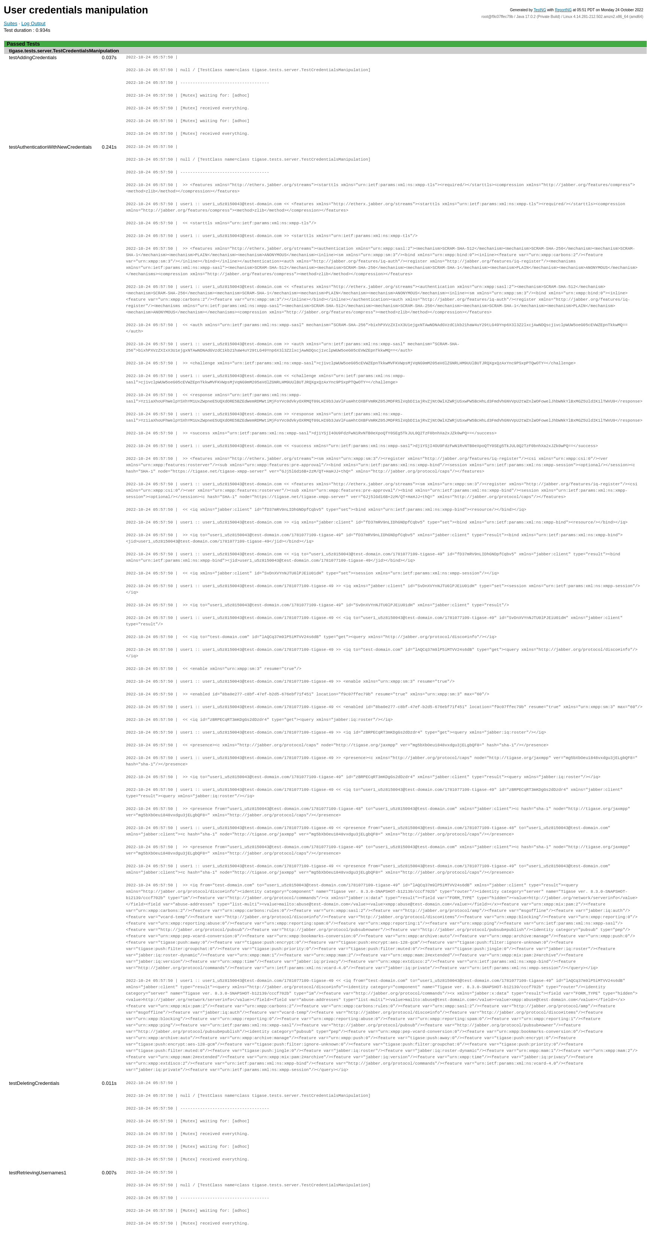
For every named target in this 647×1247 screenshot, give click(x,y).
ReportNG (563, 10)
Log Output (33, 23)
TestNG (540, 10)
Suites (10, 23)
